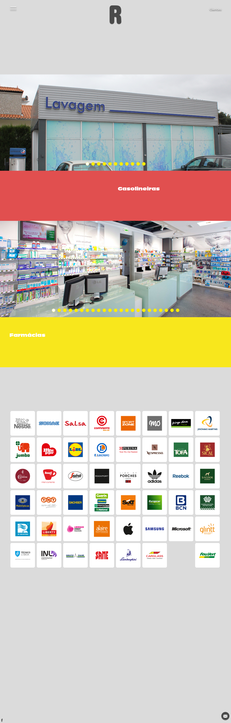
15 (132, 310)
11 (144, 164)
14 (127, 310)
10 (138, 164)
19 (155, 310)
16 (138, 310)
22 (172, 310)
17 (144, 310)
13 (121, 310)
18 (149, 310)
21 (166, 310)
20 (160, 310)
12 (115, 310)
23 (177, 310)
